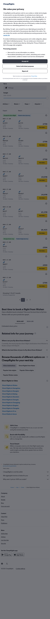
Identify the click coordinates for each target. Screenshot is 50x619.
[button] (25, 61)
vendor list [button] (6, 35)
